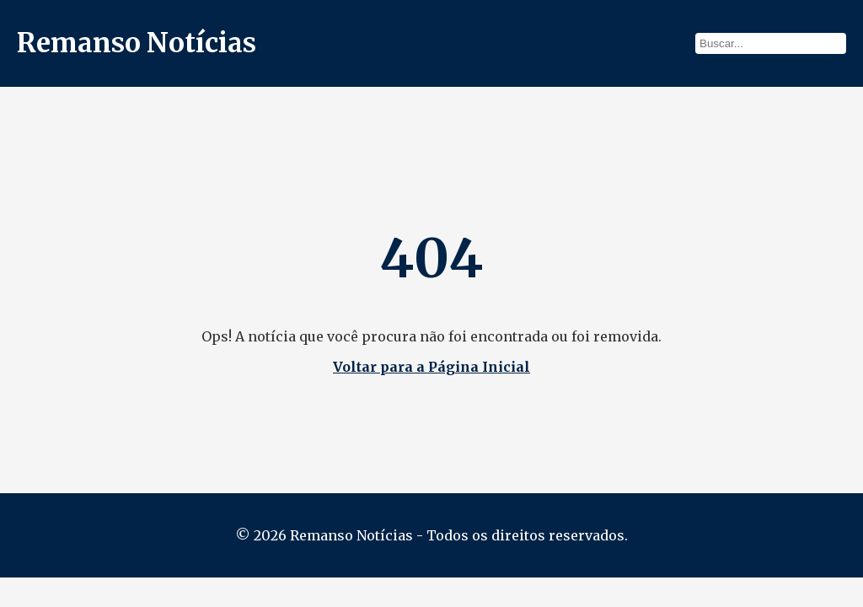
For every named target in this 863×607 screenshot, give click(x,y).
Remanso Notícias (136, 43)
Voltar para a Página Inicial (431, 366)
